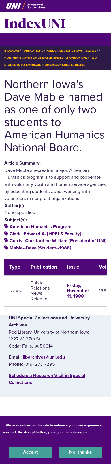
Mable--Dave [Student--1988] (40, 248)
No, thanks (80, 452)
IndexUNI (34, 22)
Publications (32, 51)
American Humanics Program (41, 227)
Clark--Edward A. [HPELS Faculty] (45, 234)
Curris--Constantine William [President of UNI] (58, 241)
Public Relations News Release (71, 51)
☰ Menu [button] (14, 39)
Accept (30, 452)
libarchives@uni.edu (44, 357)
